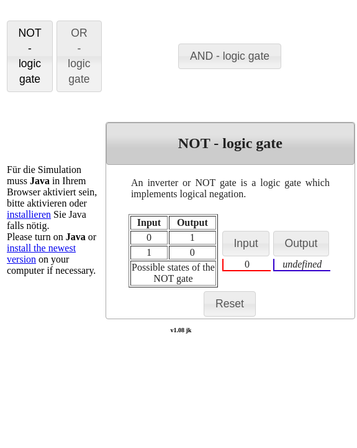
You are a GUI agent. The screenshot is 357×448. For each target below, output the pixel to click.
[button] (30, 56)
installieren (29, 214)
